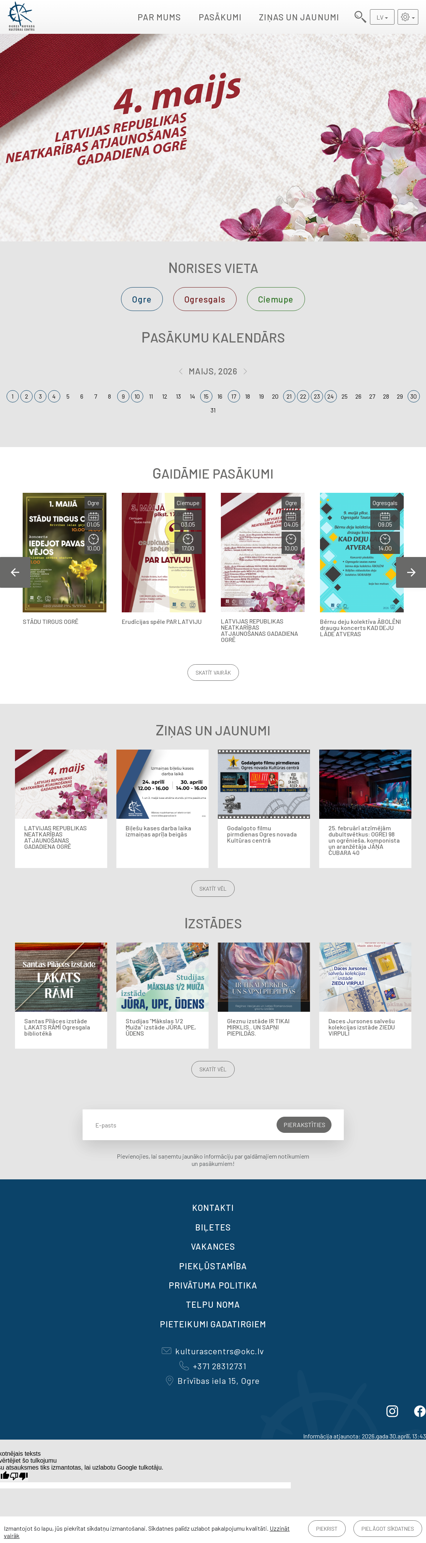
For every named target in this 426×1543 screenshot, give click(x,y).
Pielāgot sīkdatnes (387, 1528)
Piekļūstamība (213, 1266)
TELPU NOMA (213, 1304)
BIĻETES (213, 1227)
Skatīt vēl (213, 888)
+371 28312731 (212, 1366)
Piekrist (327, 1528)
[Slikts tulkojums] (19, 1476)
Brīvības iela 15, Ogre (213, 1380)
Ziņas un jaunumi (299, 17)
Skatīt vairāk (213, 672)
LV (379, 17)
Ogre (141, 299)
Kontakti (213, 1207)
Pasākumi (220, 17)
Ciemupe (276, 299)
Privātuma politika (213, 1285)
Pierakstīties (304, 1124)
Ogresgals (204, 299)
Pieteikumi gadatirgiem (213, 1324)
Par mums (159, 17)
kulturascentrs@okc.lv (213, 1351)
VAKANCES (213, 1246)
